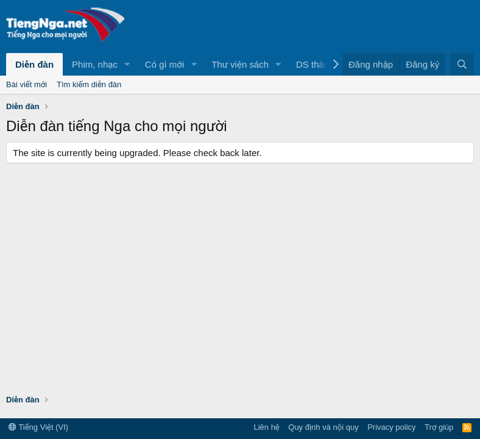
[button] (127, 64)
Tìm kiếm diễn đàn (89, 84)
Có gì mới (164, 64)
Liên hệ (266, 427)
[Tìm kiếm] (462, 64)
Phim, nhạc (95, 64)
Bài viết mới (26, 84)
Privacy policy (391, 427)
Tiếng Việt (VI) (38, 427)
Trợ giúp (439, 427)
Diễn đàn (34, 64)
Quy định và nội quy (323, 427)
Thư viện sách (240, 64)
